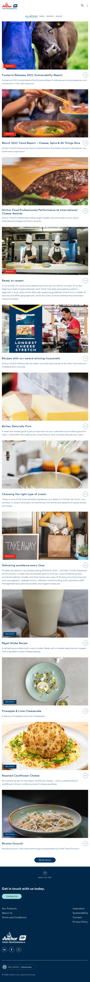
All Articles (31, 16)
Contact (77, 917)
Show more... (45, 860)
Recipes (50, 16)
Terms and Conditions (14, 917)
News (42, 16)
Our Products (9, 909)
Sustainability (80, 913)
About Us (7, 913)
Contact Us (11, 896)
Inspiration (79, 909)
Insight (59, 16)
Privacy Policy (80, 922)
